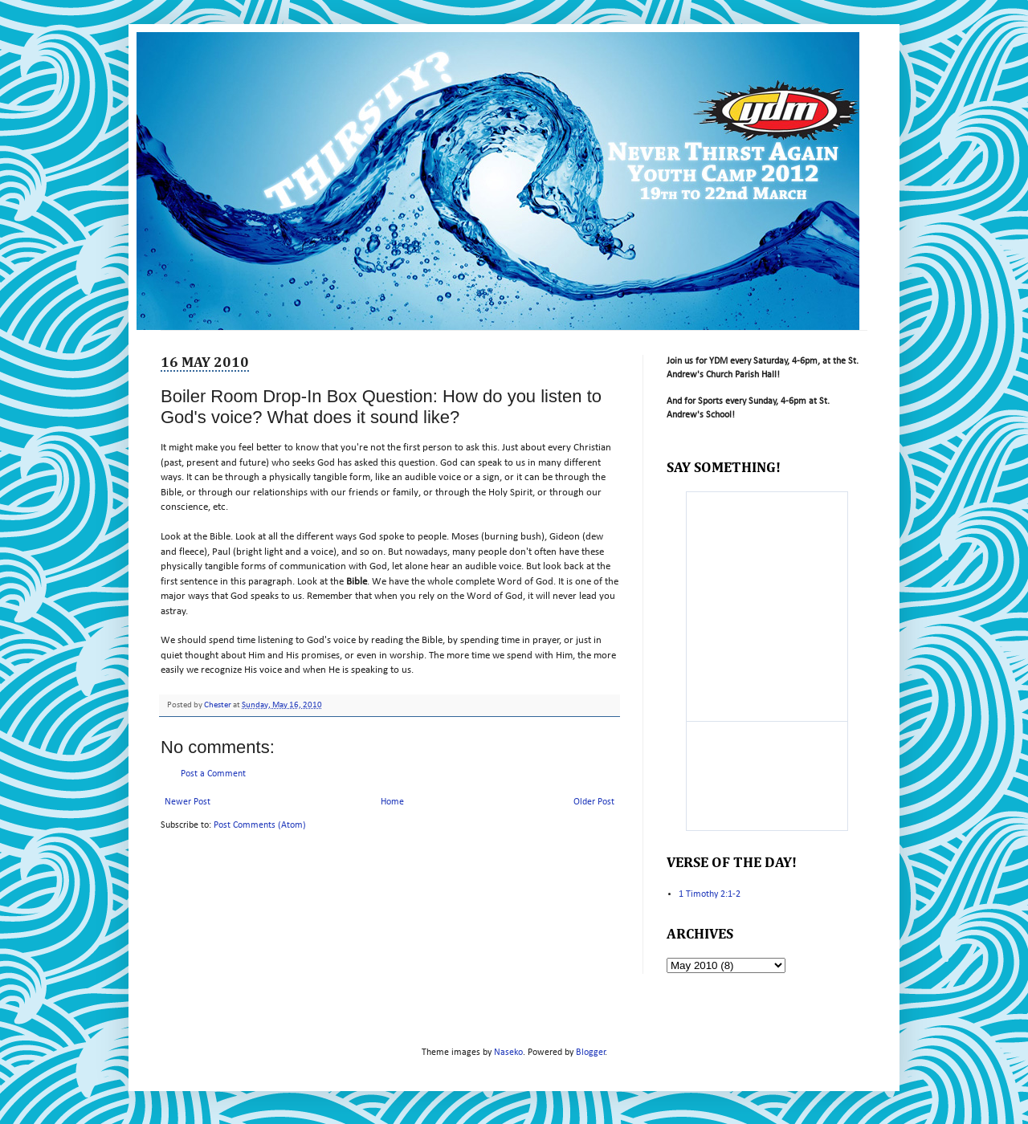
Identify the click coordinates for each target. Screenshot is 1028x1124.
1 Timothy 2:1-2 (709, 894)
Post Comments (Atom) (260, 825)
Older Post (593, 802)
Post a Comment (213, 774)
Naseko (508, 1052)
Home (392, 802)
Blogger (591, 1052)
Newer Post (187, 802)
